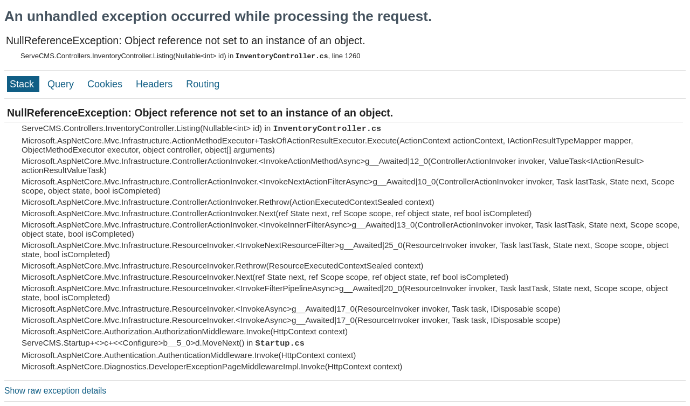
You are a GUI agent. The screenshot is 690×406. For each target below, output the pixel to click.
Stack (23, 84)
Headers (155, 84)
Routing (202, 84)
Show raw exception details (55, 390)
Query (62, 84)
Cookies (106, 84)
